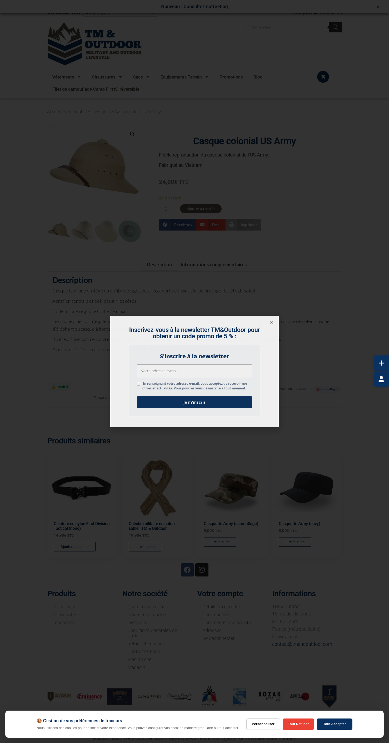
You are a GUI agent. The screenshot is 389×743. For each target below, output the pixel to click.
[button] (271, 323)
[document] (194, 371)
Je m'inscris (194, 402)
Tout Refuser (298, 724)
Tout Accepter (334, 724)
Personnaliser (263, 724)
